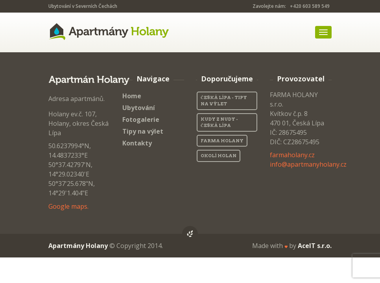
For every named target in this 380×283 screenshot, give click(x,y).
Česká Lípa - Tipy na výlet (224, 101)
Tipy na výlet (142, 131)
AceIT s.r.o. (315, 245)
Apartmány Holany (78, 245)
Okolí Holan (218, 155)
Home (131, 96)
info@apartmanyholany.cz (308, 164)
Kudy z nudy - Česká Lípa (219, 122)
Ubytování (138, 107)
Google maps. (68, 206)
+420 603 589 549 (310, 6)
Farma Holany (222, 140)
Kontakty (137, 143)
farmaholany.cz (292, 155)
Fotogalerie (140, 119)
